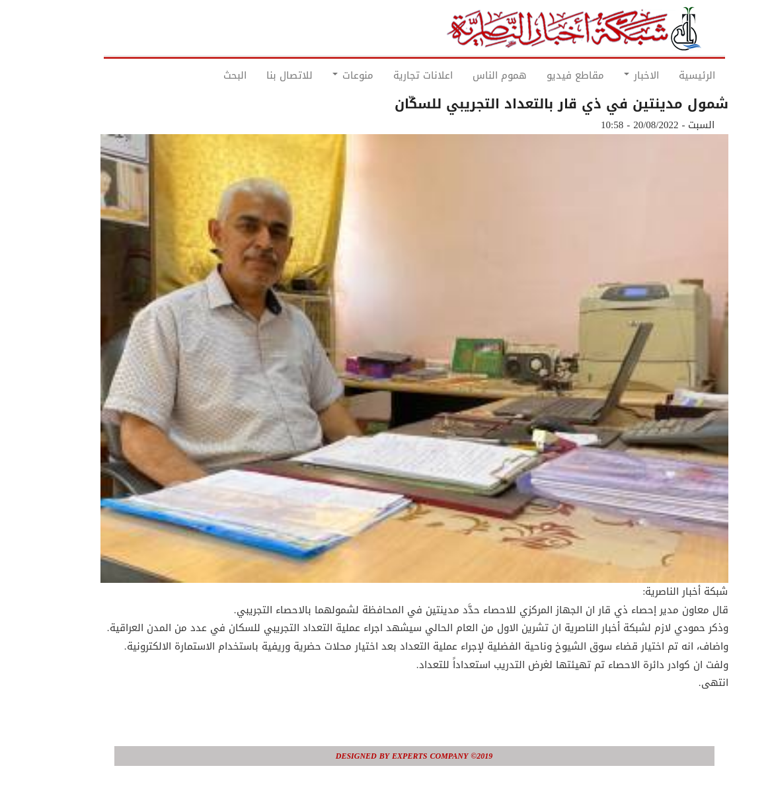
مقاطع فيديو (546, 75)
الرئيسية (668, 75)
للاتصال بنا (260, 75)
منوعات (323, 75)
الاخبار (612, 75)
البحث (205, 75)
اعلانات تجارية (394, 75)
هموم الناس (470, 75)
